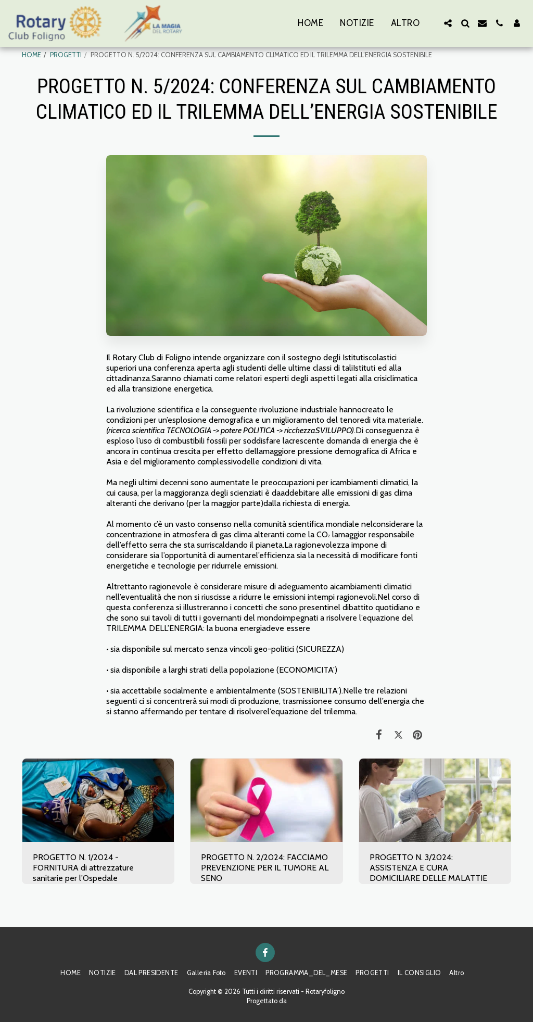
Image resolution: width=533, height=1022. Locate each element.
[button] (448, 23)
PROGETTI (66, 55)
